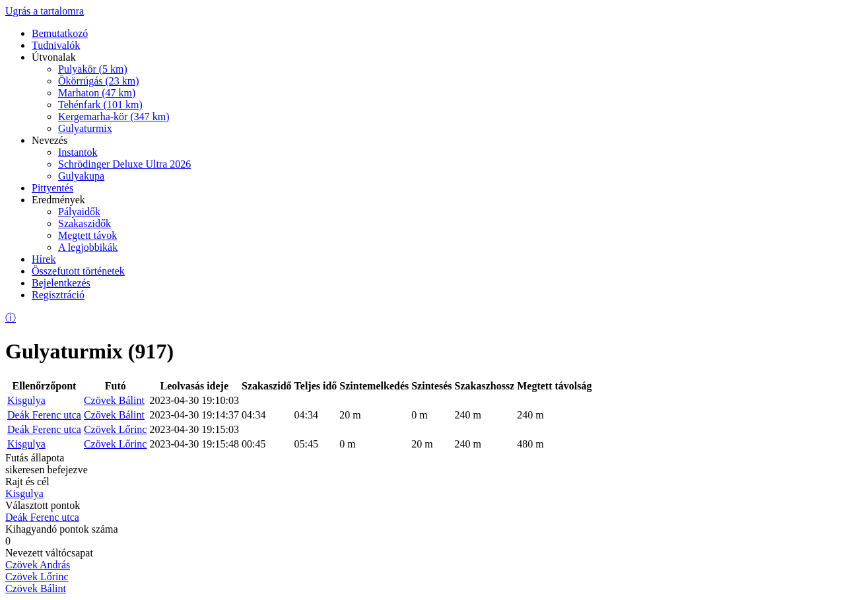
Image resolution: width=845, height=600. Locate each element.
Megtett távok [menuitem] (87, 235)
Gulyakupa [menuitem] (81, 176)
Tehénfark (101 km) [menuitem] (100, 104)
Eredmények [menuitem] (58, 199)
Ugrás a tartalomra (44, 11)
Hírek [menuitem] (43, 259)
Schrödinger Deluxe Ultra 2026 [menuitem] (124, 164)
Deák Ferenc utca (44, 414)
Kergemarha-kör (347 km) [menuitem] (114, 116)
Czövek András (37, 564)
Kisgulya (26, 400)
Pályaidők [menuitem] (79, 211)
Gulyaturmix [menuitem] (85, 128)
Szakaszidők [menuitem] (84, 223)
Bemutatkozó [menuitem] (60, 33)
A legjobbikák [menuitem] (88, 247)
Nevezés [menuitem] (49, 140)
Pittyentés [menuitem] (52, 187)
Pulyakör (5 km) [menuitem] (92, 69)
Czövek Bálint (114, 400)
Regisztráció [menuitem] (58, 294)
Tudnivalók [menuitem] (56, 45)
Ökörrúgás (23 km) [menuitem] (98, 80)
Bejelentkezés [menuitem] (61, 282)
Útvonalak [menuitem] (54, 57)
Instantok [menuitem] (78, 152)
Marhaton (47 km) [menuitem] (96, 92)
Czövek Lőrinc (115, 429)
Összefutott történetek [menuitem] (78, 271)
